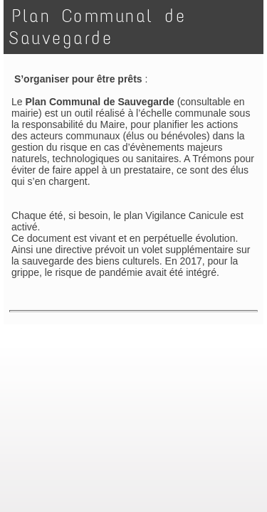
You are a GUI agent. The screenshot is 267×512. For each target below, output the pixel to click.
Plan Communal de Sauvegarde (97, 27)
